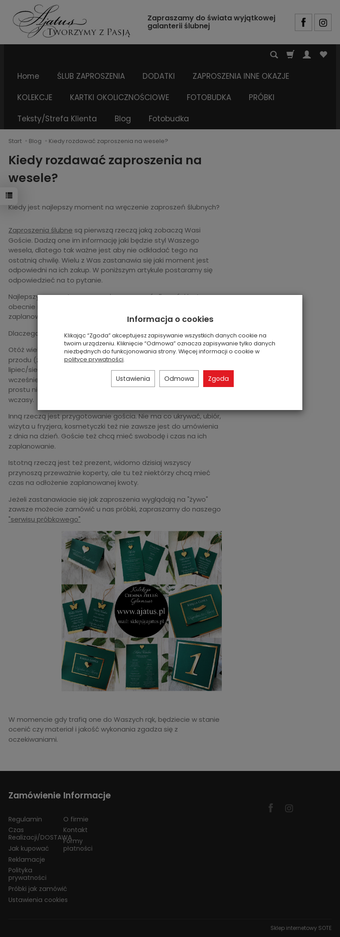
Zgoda (218, 378)
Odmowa (179, 378)
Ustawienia (133, 378)
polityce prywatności (94, 359)
